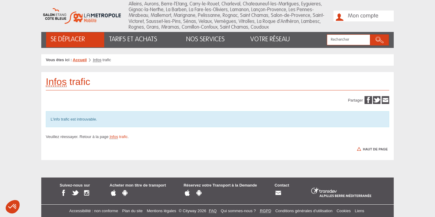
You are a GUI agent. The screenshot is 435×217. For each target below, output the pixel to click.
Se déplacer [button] (68, 39)
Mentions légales (161, 211)
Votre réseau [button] (270, 39)
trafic (119, 136)
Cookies (343, 211)
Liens (359, 211)
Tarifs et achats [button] (133, 39)
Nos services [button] (205, 39)
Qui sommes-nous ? (238, 211)
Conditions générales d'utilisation (304, 211)
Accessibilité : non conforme (93, 211)
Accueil (80, 60)
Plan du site (132, 211)
